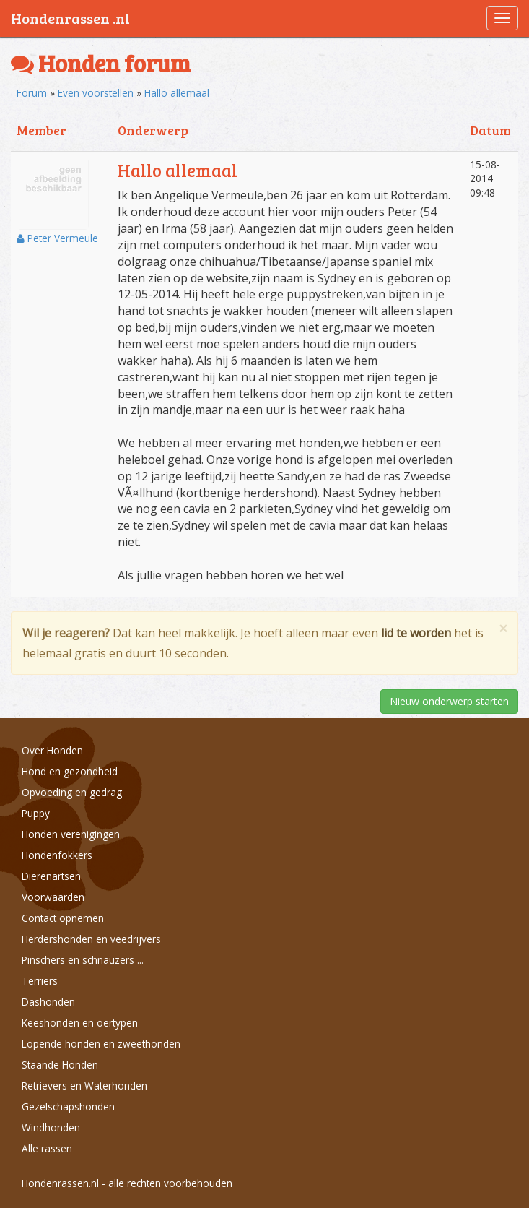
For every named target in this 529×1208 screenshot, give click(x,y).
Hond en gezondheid (70, 771)
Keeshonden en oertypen (80, 1023)
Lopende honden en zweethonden (101, 1043)
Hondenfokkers (57, 855)
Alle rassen (47, 1148)
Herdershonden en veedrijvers (91, 939)
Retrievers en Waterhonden (84, 1085)
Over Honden (52, 750)
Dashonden (48, 1002)
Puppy (36, 813)
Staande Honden (60, 1064)
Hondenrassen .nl (70, 18)
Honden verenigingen (71, 834)
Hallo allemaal (176, 93)
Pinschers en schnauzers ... (83, 960)
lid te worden (416, 633)
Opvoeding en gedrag (72, 792)
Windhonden (51, 1127)
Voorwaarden (53, 897)
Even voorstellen (96, 93)
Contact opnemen (63, 918)
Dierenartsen (51, 876)
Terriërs (40, 981)
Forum (32, 93)
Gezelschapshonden (68, 1106)
